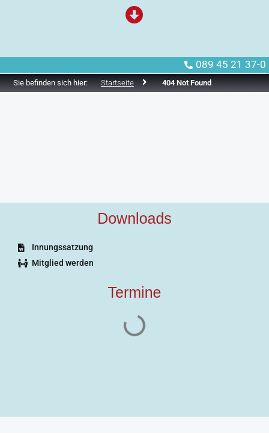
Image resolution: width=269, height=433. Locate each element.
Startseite (117, 82)
